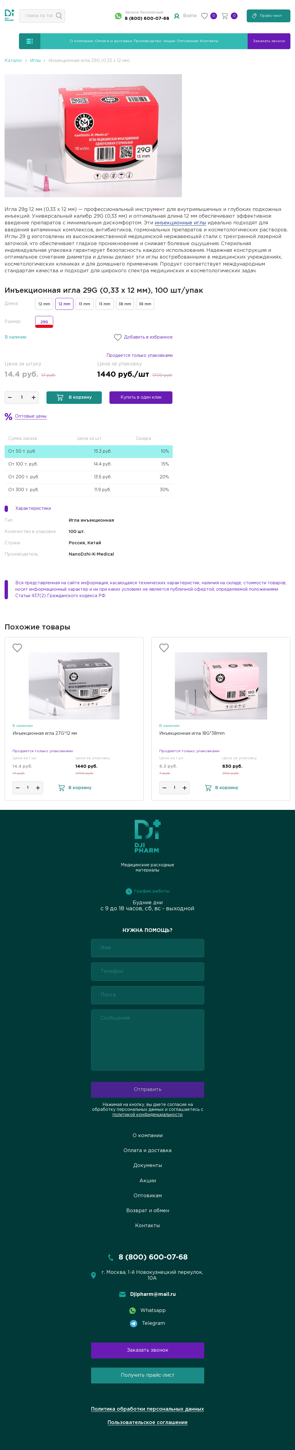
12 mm (44, 304)
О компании (81, 41)
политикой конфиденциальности (147, 1115)
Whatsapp (147, 1310)
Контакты (209, 41)
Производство (148, 41)
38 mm (125, 304)
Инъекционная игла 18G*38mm (192, 733)
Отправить (147, 1089)
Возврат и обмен (147, 1211)
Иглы (35, 61)
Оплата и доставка (113, 41)
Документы (147, 1165)
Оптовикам (187, 41)
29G (44, 324)
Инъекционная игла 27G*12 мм (45, 733)
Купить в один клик (141, 397)
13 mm (84, 304)
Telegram (147, 1323)
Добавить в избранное (143, 337)
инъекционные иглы (180, 223)
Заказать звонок (147, 1350)
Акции (169, 41)
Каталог (13, 61)
